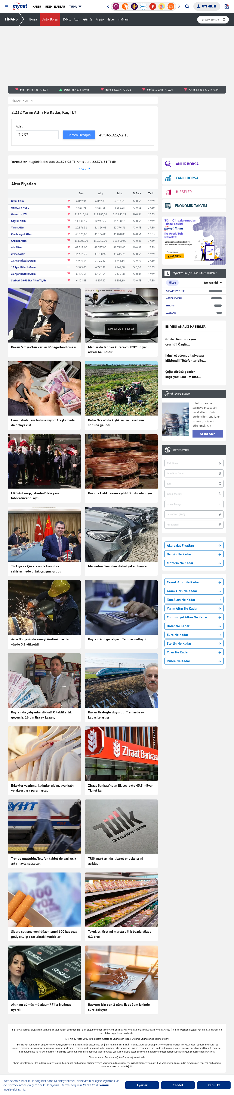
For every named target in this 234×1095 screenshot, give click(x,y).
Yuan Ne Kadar (194, 652)
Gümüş (87, 19)
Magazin (57, 1048)
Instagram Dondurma (196, 1054)
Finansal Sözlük (149, 1028)
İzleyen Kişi (211, 282)
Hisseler (144, 1035)
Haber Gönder (208, 998)
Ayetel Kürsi (190, 1073)
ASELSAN (171, 312)
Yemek (56, 1035)
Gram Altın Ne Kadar (194, 591)
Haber (111, 19)
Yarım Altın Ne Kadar (194, 608)
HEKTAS (170, 305)
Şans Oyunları (104, 1067)
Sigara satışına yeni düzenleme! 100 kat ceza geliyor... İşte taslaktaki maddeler (44, 861)
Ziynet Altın (18, 254)
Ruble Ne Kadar (194, 661)
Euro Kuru (145, 1060)
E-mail (99, 1060)
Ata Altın (16, 247)
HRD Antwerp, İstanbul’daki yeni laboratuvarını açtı (35, 495)
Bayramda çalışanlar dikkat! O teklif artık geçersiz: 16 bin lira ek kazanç (41, 696)
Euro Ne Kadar (194, 634)
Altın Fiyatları (148, 1048)
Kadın (55, 1041)
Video (55, 1073)
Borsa (33, 19)
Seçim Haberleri (105, 1041)
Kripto (99, 19)
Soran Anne (189, 1028)
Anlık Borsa (50, 19)
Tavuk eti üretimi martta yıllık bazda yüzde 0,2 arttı (119, 861)
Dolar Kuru (146, 1054)
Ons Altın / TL (19, 214)
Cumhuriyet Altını (21, 234)
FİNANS (11, 19)
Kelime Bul (189, 1022)
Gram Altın (17, 201)
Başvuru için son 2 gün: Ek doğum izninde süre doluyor (119, 916)
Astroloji (100, 1028)
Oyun (186, 1015)
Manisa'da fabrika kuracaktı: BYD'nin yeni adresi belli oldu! (118, 349)
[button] (6, 6)
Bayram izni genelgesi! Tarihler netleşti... (118, 639)
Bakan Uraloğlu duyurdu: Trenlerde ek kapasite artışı (116, 696)
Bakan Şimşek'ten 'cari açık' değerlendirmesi (43, 347)
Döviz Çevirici (181, 450)
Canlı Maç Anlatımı (107, 1048)
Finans (56, 1028)
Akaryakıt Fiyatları (194, 545)
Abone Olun (207, 434)
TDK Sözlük (189, 1067)
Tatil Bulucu (190, 1035)
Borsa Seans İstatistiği (153, 1015)
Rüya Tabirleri (148, 1067)
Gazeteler (101, 1054)
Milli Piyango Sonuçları (197, 1041)
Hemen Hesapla (79, 135)
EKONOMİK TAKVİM (186, 206)
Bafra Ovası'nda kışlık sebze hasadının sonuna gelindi (116, 422)
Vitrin (98, 1035)
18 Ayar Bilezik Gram (23, 267)
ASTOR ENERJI (174, 298)
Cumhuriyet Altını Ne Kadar (194, 617)
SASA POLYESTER (175, 291)
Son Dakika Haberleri (65, 1015)
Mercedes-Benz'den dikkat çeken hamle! (118, 566)
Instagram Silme (192, 1060)
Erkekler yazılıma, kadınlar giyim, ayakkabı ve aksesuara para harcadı (42, 751)
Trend (55, 1054)
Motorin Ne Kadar (194, 563)
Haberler (57, 1022)
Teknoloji (101, 1015)
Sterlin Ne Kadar (194, 643)
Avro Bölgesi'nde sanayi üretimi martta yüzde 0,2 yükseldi (40, 641)
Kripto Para (146, 1041)
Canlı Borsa (146, 1022)
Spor (55, 1067)
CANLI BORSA (181, 178)
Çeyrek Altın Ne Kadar (194, 582)
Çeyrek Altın (18, 221)
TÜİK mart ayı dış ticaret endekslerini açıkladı (115, 806)
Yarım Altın (17, 227)
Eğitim (56, 1060)
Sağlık (99, 1022)
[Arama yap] (187, 6)
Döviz (67, 19)
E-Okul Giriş (190, 1048)
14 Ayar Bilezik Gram (23, 260)
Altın (77, 19)
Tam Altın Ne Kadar (194, 599)
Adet (19, 126)
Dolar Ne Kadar (194, 626)
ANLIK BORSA (182, 164)
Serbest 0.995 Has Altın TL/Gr (28, 280)
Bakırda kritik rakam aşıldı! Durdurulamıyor (120, 493)
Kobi (98, 1073)
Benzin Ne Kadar (194, 554)
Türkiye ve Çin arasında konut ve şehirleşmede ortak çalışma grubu (36, 568)
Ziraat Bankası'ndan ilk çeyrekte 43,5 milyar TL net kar (120, 751)
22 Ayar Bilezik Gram (23, 274)
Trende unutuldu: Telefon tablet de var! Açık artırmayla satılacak (43, 806)
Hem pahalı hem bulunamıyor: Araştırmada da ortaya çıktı (43, 422)
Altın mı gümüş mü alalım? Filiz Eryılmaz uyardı (41, 916)
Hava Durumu (148, 1073)
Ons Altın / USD (20, 207)
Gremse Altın (19, 241)
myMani (123, 19)
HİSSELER (178, 192)
